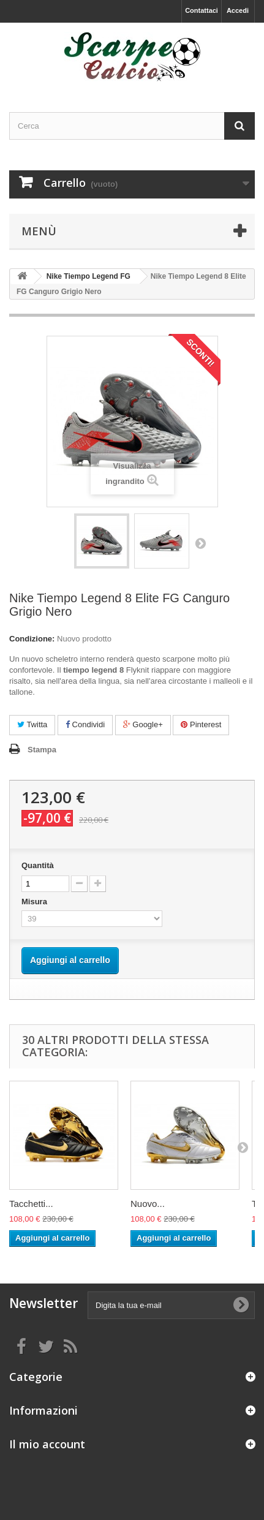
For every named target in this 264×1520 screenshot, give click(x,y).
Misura (35, 901)
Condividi (85, 724)
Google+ (143, 724)
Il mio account (47, 1444)
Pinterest (201, 724)
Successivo (200, 543)
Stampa (42, 749)
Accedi (238, 10)
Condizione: (32, 638)
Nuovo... (147, 1203)
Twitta (32, 724)
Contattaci (201, 10)
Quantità (37, 865)
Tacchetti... (31, 1203)
